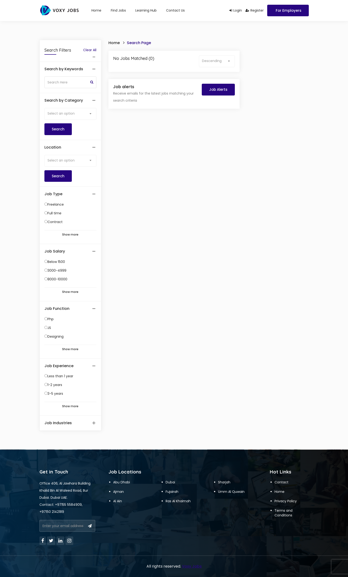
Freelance (55, 204)
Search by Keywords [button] (63, 69)
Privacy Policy (286, 501)
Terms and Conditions (283, 513)
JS (49, 327)
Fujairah (172, 491)
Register (254, 10)
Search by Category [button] (63, 100)
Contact (281, 482)
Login (235, 10)
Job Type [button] (53, 194)
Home (96, 10)
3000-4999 (56, 270)
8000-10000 (57, 279)
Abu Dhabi (121, 482)
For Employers (288, 10)
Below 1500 (56, 261)
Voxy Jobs (192, 566)
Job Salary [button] (54, 251)
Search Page (139, 43)
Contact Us (175, 10)
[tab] (70, 69)
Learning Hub (146, 10)
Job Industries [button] (58, 423)
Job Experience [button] (58, 366)
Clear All (89, 50)
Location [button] (52, 147)
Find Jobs (118, 10)
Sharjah (224, 482)
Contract (55, 222)
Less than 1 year (60, 376)
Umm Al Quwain (231, 491)
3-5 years (55, 393)
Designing (55, 336)
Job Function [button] (56, 308)
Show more (70, 235)
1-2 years (54, 384)
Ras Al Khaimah (178, 501)
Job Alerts (218, 89)
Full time (54, 213)
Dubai (170, 482)
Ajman (118, 491)
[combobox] (70, 114)
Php (50, 319)
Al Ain (117, 501)
